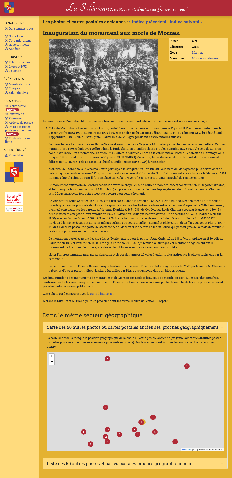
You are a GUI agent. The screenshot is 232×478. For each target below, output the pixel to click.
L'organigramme (18, 40)
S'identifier (14, 155)
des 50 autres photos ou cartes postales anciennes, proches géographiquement (133, 327)
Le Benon (13, 71)
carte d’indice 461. (102, 293)
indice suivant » (186, 22)
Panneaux (14, 118)
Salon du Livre (16, 92)
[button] (141, 422)
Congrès (12, 88)
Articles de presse (19, 122)
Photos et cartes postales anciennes (18, 130)
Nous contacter (17, 44)
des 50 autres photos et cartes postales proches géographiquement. (120, 463)
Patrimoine (14, 114)
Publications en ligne (17, 140)
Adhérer (12, 49)
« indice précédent (148, 22)
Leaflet (187, 449)
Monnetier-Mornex (205, 58)
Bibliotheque (15, 107)
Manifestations (17, 84)
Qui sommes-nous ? (19, 30)
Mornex (197, 52)
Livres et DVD (16, 66)
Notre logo (14, 36)
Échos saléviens (17, 62)
